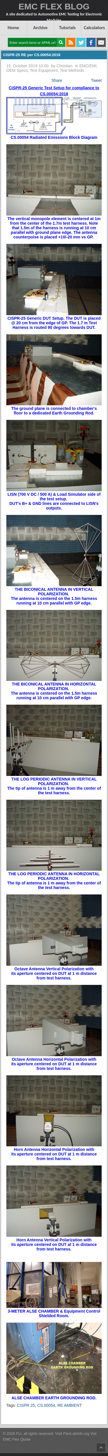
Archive (40, 27)
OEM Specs (17, 70)
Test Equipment (44, 70)
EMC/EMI (87, 66)
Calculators (94, 27)
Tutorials (67, 27)
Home (13, 27)
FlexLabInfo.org (76, 1433)
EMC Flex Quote (17, 1439)
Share (57, 80)
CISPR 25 (26, 1405)
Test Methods (72, 70)
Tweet (96, 80)
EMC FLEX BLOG (54, 6)
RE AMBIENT (69, 1405)
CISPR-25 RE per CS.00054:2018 (31, 55)
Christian (64, 66)
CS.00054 (46, 1405)
